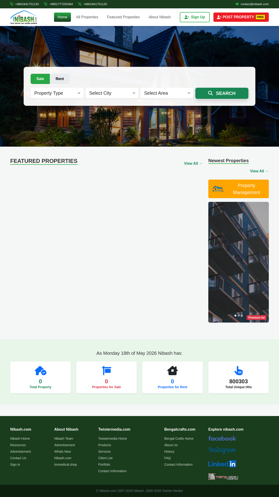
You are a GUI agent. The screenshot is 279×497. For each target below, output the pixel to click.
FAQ (167, 458)
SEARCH (221, 93)
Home (62, 17)
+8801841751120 (92, 4)
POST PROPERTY (241, 17)
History (169, 451)
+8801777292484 (58, 4)
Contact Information (112, 471)
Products (104, 445)
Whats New (62, 451)
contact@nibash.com (252, 4)
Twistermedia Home (112, 438)
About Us (171, 445)
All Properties (87, 17)
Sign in (15, 464)
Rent (60, 79)
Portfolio (104, 464)
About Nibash (160, 17)
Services (104, 451)
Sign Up (194, 17)
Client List (105, 458)
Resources (18, 445)
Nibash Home (20, 438)
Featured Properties (123, 17)
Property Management (235, 189)
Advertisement (20, 451)
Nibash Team (63, 438)
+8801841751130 (24, 4)
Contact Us (18, 458)
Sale (40, 79)
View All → (193, 163)
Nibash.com (62, 458)
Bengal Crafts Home (178, 438)
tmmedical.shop (65, 464)
